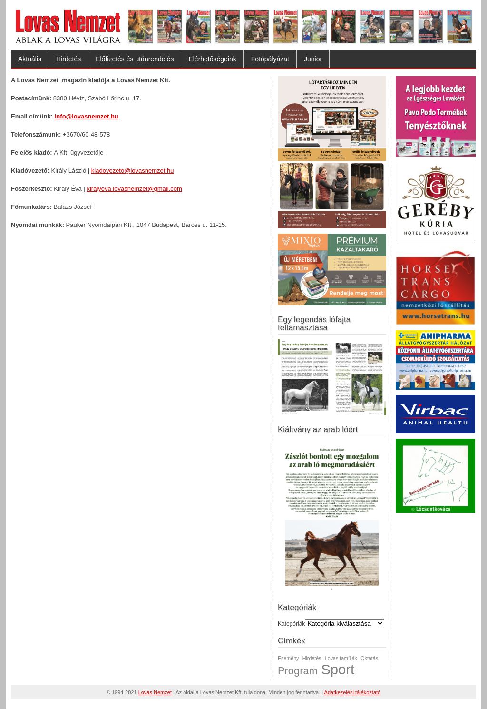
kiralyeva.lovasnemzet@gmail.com (134, 188)
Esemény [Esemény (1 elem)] (288, 658)
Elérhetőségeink (212, 59)
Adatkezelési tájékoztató (352, 692)
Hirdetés (68, 59)
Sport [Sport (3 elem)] (337, 669)
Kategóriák (291, 623)
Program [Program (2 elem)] (298, 671)
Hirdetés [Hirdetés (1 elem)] (311, 658)
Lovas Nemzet (155, 692)
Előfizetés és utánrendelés (135, 59)
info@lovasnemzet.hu (86, 116)
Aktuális (29, 59)
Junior (313, 59)
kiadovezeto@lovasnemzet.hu (132, 170)
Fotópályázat (270, 59)
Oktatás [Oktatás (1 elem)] (369, 658)
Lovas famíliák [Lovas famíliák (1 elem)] (341, 658)
